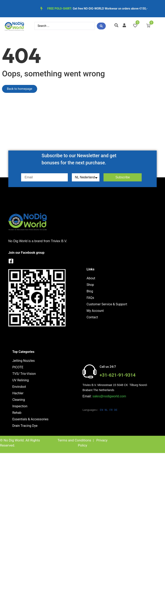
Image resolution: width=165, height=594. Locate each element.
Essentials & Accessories (30, 419)
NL (106, 410)
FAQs (90, 298)
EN (101, 410)
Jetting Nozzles (23, 361)
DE (116, 410)
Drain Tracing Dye (25, 426)
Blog (90, 291)
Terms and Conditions (74, 440)
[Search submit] (101, 26)
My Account (95, 311)
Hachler (18, 393)
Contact (92, 317)
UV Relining (20, 380)
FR (111, 410)
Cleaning (18, 400)
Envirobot (19, 387)
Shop (90, 285)
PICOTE (17, 367)
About (91, 278)
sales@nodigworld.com (109, 396)
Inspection (19, 406)
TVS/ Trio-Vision (24, 374)
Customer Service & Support (107, 304)
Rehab (17, 413)
